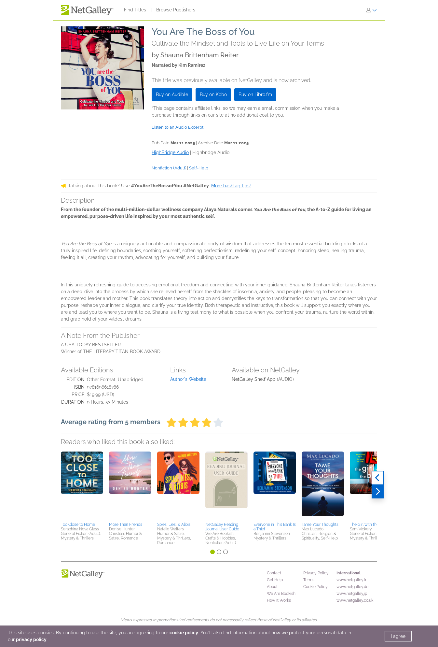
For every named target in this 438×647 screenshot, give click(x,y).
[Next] (378, 491)
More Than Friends (125, 524)
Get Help (275, 580)
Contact (274, 573)
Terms (308, 580)
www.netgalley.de (352, 586)
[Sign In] (371, 10)
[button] (82, 486)
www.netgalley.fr (351, 580)
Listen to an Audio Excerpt (177, 127)
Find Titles (135, 9)
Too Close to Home (78, 524)
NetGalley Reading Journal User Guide (222, 526)
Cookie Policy (315, 586)
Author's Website (188, 379)
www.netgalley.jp (351, 593)
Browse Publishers (175, 9)
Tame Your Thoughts (320, 524)
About (272, 586)
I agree (398, 636)
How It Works (279, 600)
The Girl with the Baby (369, 524)
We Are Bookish (281, 593)
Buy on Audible (172, 94)
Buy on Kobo (213, 94)
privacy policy (31, 639)
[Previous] (378, 478)
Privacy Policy (316, 573)
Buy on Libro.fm (255, 94)
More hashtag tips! (231, 185)
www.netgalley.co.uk (354, 600)
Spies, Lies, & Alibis (173, 524)
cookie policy (184, 632)
